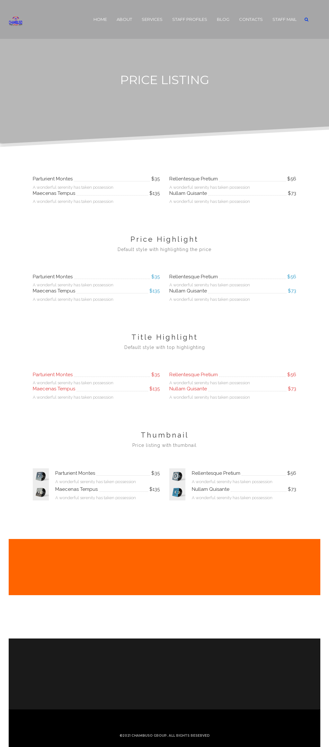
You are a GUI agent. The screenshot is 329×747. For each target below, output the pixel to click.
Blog (223, 19)
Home (100, 19)
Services (152, 19)
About (124, 19)
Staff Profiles (189, 19)
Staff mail (284, 19)
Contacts (251, 19)
